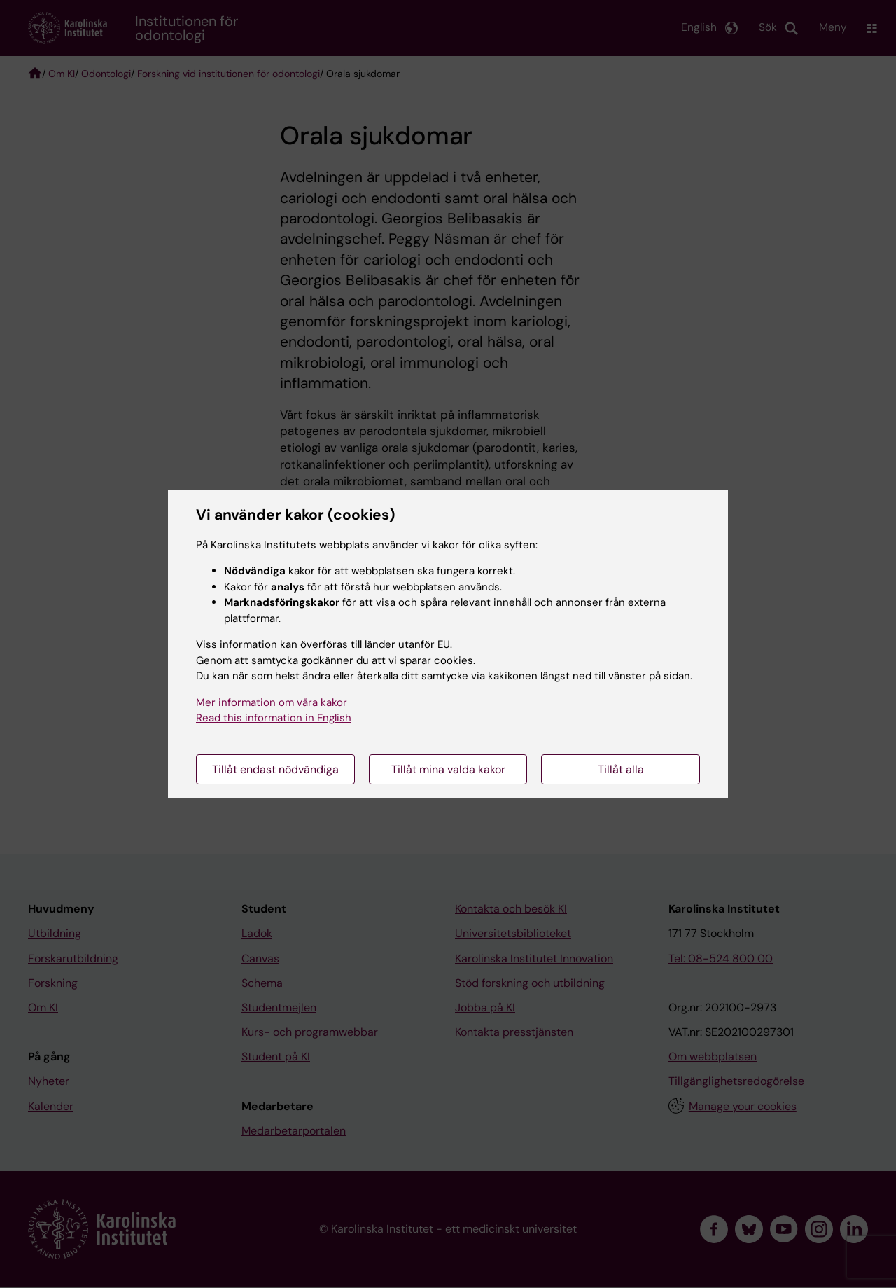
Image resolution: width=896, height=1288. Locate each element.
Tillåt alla (621, 769)
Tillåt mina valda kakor (448, 769)
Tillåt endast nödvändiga (275, 769)
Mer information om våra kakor (271, 702)
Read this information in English (273, 718)
